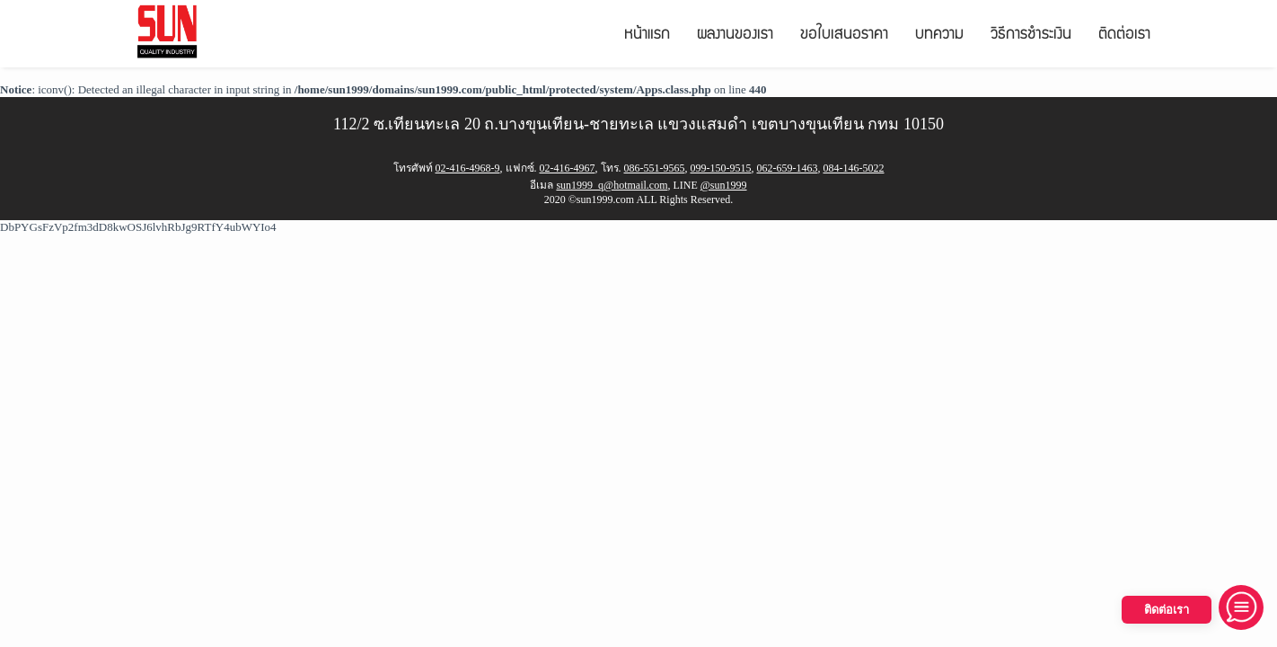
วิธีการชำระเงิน (1031, 35)
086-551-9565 (654, 168)
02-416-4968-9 (468, 168)
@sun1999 (723, 185)
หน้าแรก (647, 35)
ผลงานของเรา (735, 35)
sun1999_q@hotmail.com (611, 185)
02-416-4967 (567, 168)
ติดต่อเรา (1124, 35)
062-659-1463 (787, 168)
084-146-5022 (854, 168)
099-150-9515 (721, 168)
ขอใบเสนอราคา (844, 35)
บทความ (939, 35)
